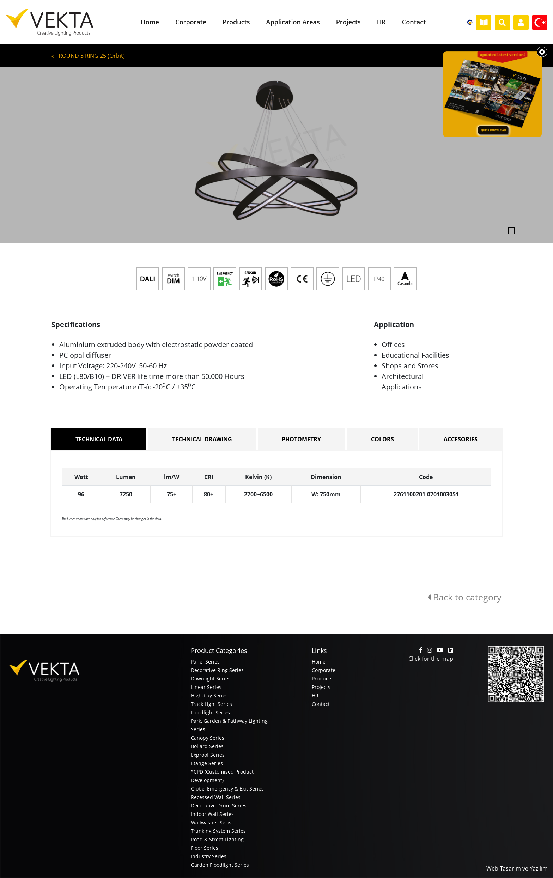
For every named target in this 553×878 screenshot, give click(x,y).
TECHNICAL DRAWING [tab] (202, 439)
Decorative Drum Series (219, 805)
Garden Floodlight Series (220, 864)
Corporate (323, 670)
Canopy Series (207, 737)
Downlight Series (211, 678)
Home (319, 661)
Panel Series (205, 661)
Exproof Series (208, 754)
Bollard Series (207, 746)
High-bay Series (209, 695)
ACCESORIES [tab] (461, 439)
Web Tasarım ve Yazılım (517, 868)
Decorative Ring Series (217, 670)
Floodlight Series (210, 712)
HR (315, 695)
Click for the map (430, 658)
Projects (321, 687)
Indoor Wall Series (212, 814)
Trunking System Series (218, 831)
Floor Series (204, 847)
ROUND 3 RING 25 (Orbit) (88, 56)
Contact (321, 704)
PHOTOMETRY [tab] (301, 439)
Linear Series (206, 687)
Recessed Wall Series (216, 797)
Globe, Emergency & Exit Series (227, 788)
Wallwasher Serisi (212, 822)
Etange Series (207, 763)
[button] (41, 155)
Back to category (464, 597)
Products (322, 678)
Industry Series (208, 856)
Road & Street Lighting (217, 839)
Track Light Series (211, 704)
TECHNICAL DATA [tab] (98, 439)
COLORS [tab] (382, 439)
